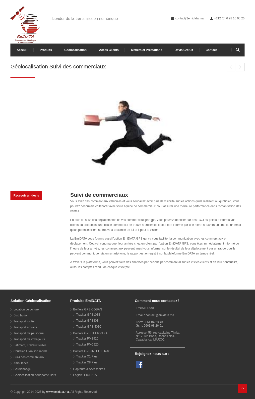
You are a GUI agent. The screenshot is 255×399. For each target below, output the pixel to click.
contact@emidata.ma (189, 18)
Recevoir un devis (26, 195)
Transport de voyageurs (29, 339)
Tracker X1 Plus (86, 356)
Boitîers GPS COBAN (87, 309)
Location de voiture (26, 309)
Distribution (20, 315)
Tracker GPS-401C (89, 326)
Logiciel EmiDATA (85, 375)
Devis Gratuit (184, 50)
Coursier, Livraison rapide (30, 351)
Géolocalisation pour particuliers (34, 375)
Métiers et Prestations (146, 50)
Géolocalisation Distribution (231, 67)
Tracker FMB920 (87, 338)
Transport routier (24, 321)
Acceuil (22, 50)
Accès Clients (109, 50)
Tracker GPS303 (87, 320)
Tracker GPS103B (88, 314)
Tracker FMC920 (87, 344)
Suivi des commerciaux (28, 357)
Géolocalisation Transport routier (240, 67)
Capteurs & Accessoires (89, 369)
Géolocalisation (75, 50)
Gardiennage (22, 369)
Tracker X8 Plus (86, 362)
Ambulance (20, 363)
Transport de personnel (28, 333)
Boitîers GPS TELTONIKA (90, 333)
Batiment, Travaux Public (30, 345)
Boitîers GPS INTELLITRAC (91, 351)
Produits (46, 50)
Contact (211, 50)
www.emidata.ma (57, 392)
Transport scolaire (25, 327)
